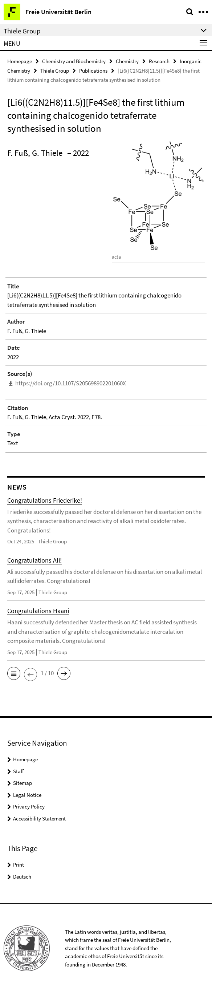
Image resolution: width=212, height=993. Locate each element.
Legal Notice (27, 794)
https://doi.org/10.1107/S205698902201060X (70, 383)
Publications (93, 70)
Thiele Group (54, 70)
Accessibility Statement (39, 818)
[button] (13, 673)
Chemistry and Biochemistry (74, 61)
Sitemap (22, 782)
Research (159, 61)
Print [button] (18, 864)
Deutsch (22, 876)
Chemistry (127, 61)
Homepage (19, 61)
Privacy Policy (29, 806)
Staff (18, 771)
